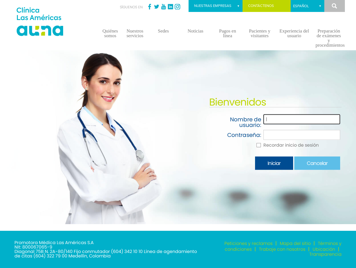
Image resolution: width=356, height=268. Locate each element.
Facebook (149, 6)
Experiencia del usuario (294, 33)
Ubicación (324, 249)
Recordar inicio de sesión (291, 145)
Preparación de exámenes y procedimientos (330, 38)
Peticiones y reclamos (248, 243)
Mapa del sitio (295, 243)
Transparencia (325, 254)
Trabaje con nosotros (282, 249)
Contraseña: (244, 135)
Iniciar (274, 163)
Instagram (177, 6)
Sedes (163, 31)
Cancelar (317, 163)
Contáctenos (261, 6)
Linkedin (170, 6)
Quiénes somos (110, 33)
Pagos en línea (227, 33)
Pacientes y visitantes (259, 33)
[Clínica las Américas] (53, 22)
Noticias (195, 31)
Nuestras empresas (212, 6)
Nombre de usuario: (245, 122)
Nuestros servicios (135, 33)
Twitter (156, 6)
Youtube (163, 6)
